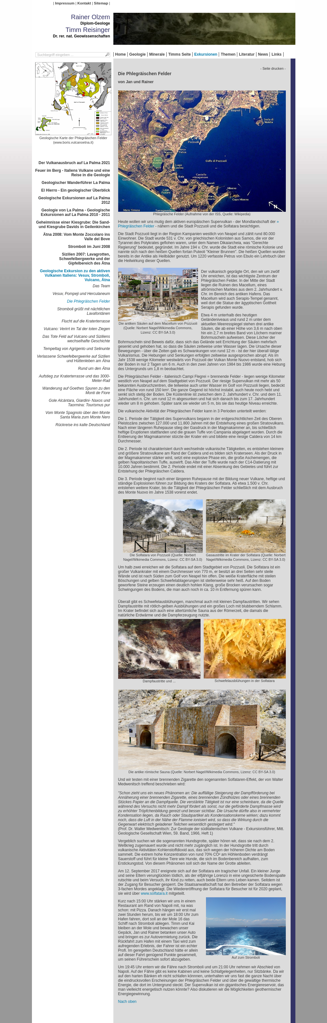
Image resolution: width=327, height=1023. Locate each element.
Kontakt (84, 3)
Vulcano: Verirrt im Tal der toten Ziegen (77, 329)
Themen (228, 54)
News (263, 54)
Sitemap (101, 3)
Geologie (137, 54)
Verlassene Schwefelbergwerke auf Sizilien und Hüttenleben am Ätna (73, 358)
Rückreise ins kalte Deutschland (83, 425)
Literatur (247, 54)
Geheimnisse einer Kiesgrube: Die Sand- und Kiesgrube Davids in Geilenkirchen (73, 224)
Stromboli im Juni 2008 (89, 246)
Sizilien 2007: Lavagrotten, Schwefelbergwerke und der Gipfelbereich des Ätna (84, 259)
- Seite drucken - (272, 68)
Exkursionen (205, 54)
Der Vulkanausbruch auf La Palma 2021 (74, 163)
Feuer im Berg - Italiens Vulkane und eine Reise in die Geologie (72, 172)
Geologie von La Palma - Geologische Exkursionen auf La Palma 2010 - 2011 (75, 212)
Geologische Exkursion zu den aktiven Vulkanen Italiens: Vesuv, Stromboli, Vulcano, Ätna (75, 275)
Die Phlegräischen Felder (88, 301)
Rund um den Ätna (94, 368)
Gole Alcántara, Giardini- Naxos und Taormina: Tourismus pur (79, 402)
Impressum (64, 3)
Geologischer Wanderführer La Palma (76, 182)
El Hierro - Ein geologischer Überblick (75, 190)
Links (276, 54)
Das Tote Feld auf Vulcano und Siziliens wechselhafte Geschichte (76, 338)
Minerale (157, 54)
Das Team (101, 286)
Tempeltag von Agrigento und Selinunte (76, 348)
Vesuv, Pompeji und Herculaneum (81, 293)
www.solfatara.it (154, 893)
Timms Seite (179, 54)
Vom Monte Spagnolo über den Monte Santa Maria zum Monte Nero (77, 414)
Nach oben (127, 1001)
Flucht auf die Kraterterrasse (86, 321)
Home (120, 54)
